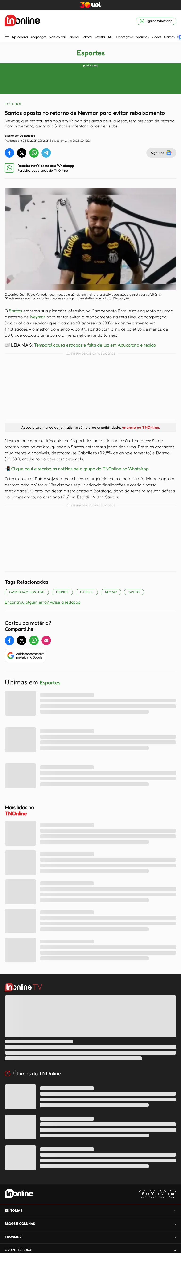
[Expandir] (175, 1210)
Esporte (62, 592)
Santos (15, 310)
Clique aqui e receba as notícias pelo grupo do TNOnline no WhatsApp (79, 468)
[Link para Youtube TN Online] (172, 1194)
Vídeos (156, 37)
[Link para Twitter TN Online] (152, 1194)
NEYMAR (111, 592)
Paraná (73, 37)
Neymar (37, 316)
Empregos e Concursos (132, 37)
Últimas (169, 37)
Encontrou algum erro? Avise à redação (42, 602)
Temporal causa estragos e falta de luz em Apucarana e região (95, 344)
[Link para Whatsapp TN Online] (156, 21)
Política (87, 37)
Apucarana (20, 37)
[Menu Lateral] (7, 37)
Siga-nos (161, 152)
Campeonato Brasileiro (26, 592)
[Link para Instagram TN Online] (162, 1194)
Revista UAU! (104, 37)
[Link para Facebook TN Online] (143, 1194)
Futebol (86, 592)
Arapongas (38, 37)
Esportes (91, 53)
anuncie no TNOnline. (141, 427)
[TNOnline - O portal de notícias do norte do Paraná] (22, 20)
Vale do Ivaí (57, 37)
